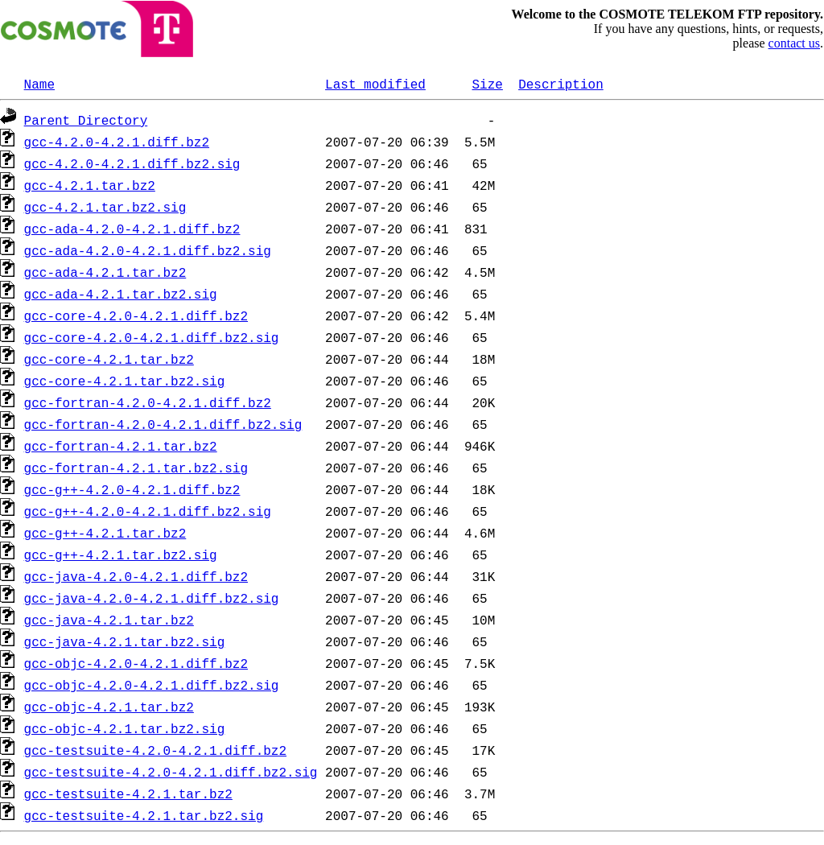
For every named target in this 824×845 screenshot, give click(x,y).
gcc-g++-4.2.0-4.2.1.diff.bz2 (132, 489)
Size (487, 84)
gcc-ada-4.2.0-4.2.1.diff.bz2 (132, 228)
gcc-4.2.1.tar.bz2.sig (105, 207)
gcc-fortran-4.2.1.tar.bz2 (120, 446)
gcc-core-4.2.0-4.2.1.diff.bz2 (136, 315)
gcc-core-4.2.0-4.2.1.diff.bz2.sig (151, 337)
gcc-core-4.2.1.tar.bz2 (109, 359)
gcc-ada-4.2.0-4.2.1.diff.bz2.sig (147, 250)
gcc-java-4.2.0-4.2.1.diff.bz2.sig (151, 598)
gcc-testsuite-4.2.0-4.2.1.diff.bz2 (155, 750)
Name (39, 84)
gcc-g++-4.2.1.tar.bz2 (105, 533)
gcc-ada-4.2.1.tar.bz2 (105, 272)
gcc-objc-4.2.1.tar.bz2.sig (124, 728)
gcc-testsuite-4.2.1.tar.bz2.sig (144, 815)
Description (561, 84)
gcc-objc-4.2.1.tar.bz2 (109, 706)
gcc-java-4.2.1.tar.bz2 (109, 620)
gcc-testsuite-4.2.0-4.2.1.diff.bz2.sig (171, 772)
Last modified (375, 84)
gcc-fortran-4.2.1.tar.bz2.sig (136, 467)
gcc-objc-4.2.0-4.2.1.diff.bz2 (136, 663)
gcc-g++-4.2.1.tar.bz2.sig (120, 554)
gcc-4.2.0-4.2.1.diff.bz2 (116, 141)
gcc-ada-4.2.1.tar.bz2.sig (120, 294)
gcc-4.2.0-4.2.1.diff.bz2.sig (132, 163)
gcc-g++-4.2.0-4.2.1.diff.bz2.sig (147, 511)
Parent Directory (86, 120)
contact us (794, 43)
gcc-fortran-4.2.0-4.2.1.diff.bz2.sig (163, 424)
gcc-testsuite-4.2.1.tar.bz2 (128, 793)
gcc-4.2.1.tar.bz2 (89, 185)
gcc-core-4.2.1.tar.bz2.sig (124, 381)
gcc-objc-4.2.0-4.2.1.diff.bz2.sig (151, 685)
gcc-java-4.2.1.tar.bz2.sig (124, 641)
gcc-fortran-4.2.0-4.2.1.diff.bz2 (147, 402)
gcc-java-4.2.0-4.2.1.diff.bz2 (136, 576)
